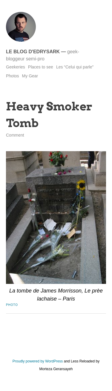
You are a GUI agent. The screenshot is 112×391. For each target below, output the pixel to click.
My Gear (30, 75)
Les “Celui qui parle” (74, 67)
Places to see (40, 67)
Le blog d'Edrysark (33, 51)
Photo (12, 304)
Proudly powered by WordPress (38, 361)
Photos (12, 75)
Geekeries (15, 67)
